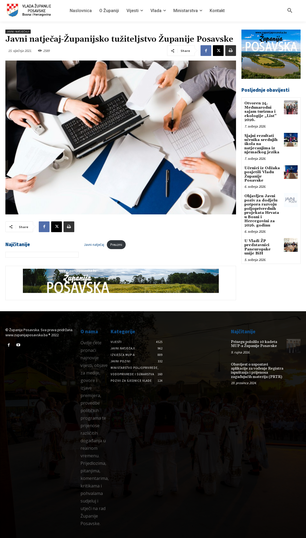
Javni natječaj (94, 244)
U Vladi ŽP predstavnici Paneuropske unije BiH (257, 247)
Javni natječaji (18, 32)
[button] (290, 11)
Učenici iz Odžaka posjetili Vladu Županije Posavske (262, 174)
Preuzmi (116, 244)
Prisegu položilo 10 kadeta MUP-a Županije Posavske (254, 343)
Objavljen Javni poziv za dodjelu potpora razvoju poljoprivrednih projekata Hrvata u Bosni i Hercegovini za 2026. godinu (261, 211)
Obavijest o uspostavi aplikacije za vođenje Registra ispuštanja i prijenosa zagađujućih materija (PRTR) (257, 370)
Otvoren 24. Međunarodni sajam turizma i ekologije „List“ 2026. (260, 111)
